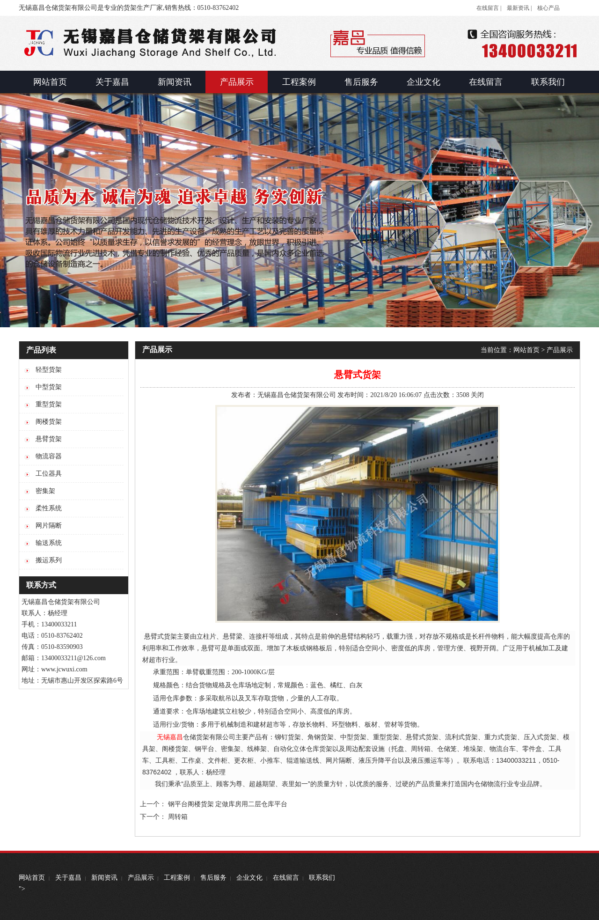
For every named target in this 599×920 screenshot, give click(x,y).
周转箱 (178, 816)
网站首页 (526, 349)
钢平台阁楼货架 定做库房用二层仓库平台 (228, 804)
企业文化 (249, 877)
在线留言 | (488, 8)
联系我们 (322, 877)
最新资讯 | (519, 8)
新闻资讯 (104, 877)
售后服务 (213, 877)
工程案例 (177, 877)
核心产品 (548, 8)
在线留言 (286, 877)
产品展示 (560, 349)
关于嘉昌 (68, 877)
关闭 (477, 394)
